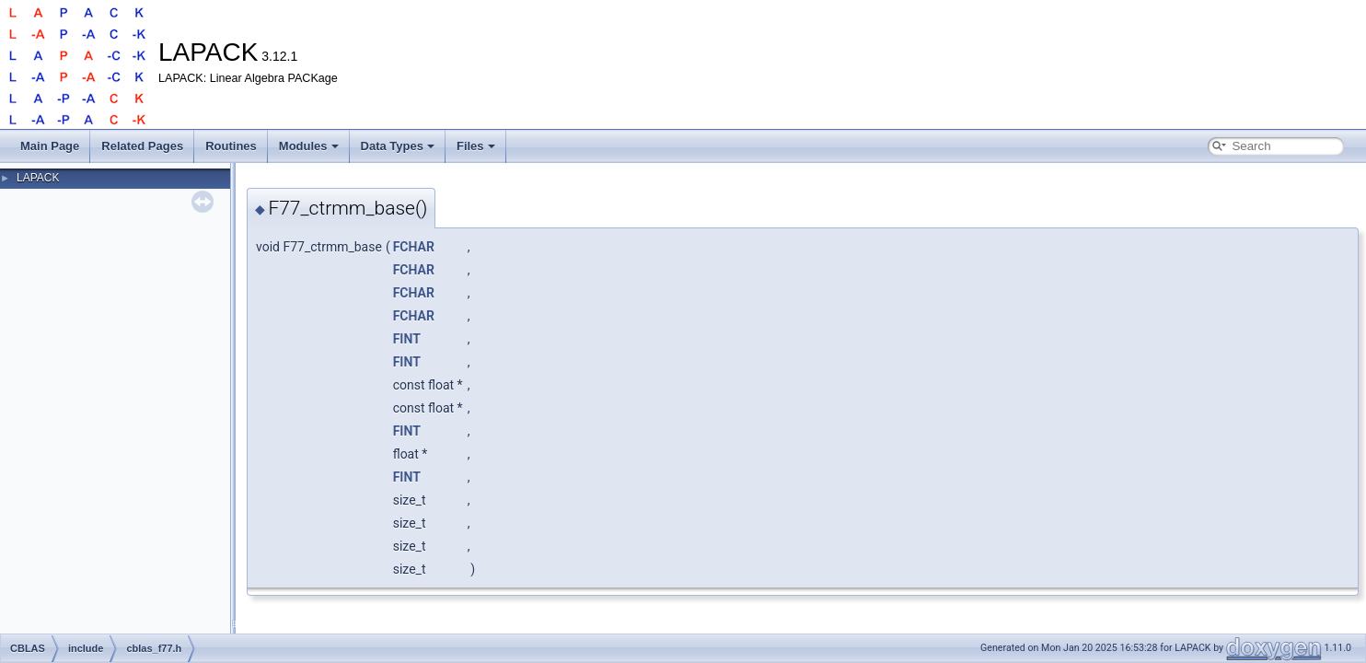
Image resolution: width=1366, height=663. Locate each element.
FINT (407, 339)
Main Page (49, 146)
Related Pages (142, 146)
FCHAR (413, 246)
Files (476, 146)
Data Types (397, 146)
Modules (309, 146)
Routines (231, 146)
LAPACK (38, 177)
